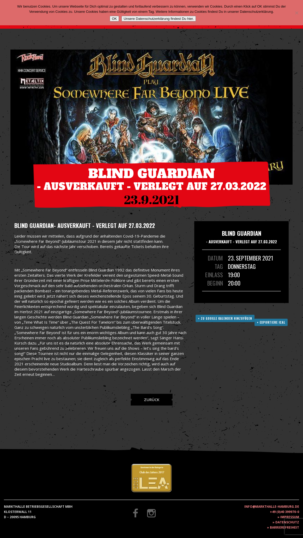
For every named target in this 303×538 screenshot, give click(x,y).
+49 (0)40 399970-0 (284, 512)
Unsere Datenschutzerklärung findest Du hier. (159, 19)
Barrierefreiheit (284, 527)
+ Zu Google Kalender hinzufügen (225, 318)
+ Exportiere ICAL (271, 322)
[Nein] (296, 12)
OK (114, 19)
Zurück (151, 399)
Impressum (289, 517)
